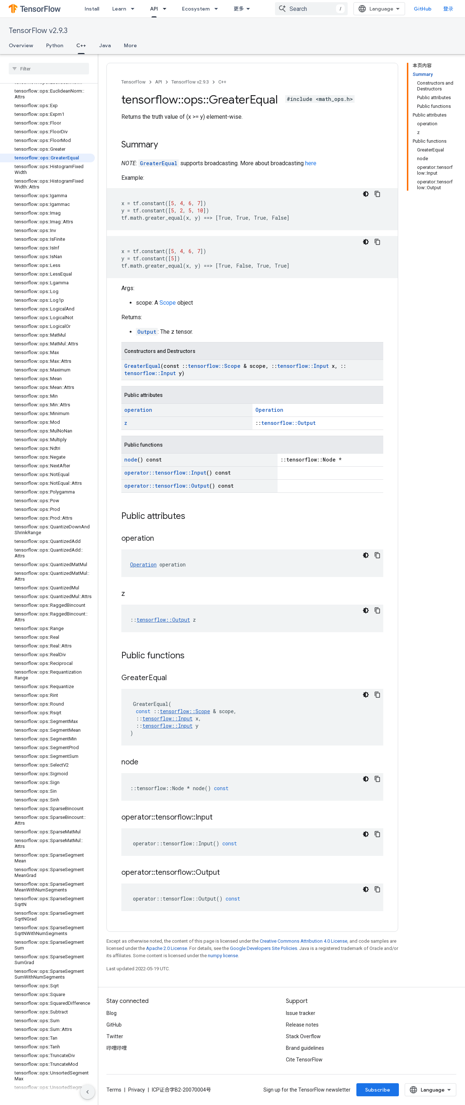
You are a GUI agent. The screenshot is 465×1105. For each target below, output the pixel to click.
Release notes (302, 1025)
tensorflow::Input (303, 365)
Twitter (114, 1036)
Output (146, 331)
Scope (167, 302)
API (158, 82)
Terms (113, 1090)
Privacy (136, 1090)
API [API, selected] (154, 8)
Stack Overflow (303, 1036)
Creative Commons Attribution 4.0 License (303, 941)
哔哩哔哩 (116, 1048)
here (310, 163)
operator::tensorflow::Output (166, 485)
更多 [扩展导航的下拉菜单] (239, 8)
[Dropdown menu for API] (166, 8)
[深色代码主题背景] (366, 194)
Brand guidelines (305, 1048)
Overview (21, 45)
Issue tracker (300, 1013)
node (130, 459)
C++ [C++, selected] (81, 45)
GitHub (423, 8)
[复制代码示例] (377, 194)
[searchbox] (49, 68)
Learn (119, 8)
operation (138, 409)
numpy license (223, 955)
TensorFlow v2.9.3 (38, 30)
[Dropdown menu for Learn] (134, 8)
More (130, 45)
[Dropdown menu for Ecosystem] (218, 8)
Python (54, 45)
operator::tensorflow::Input (165, 472)
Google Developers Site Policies (263, 948)
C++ (222, 82)
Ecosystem (196, 8)
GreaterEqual (158, 163)
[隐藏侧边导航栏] (87, 1092)
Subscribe (377, 1089)
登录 (448, 9)
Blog (111, 1013)
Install (92, 8)
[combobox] (311, 8)
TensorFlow (133, 82)
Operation (269, 409)
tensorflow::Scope (214, 365)
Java (105, 45)
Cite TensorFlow (304, 1060)
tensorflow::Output (288, 422)
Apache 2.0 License (166, 948)
